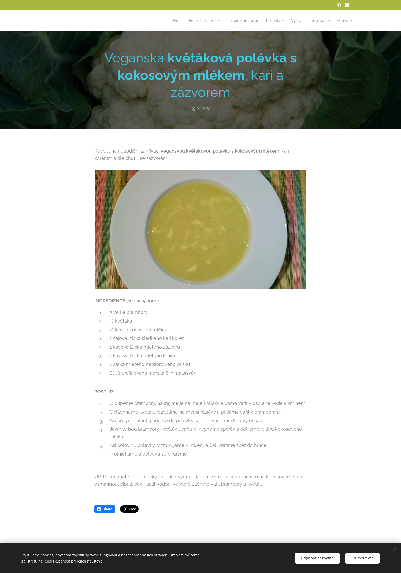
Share (105, 509)
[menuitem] (168, 20)
